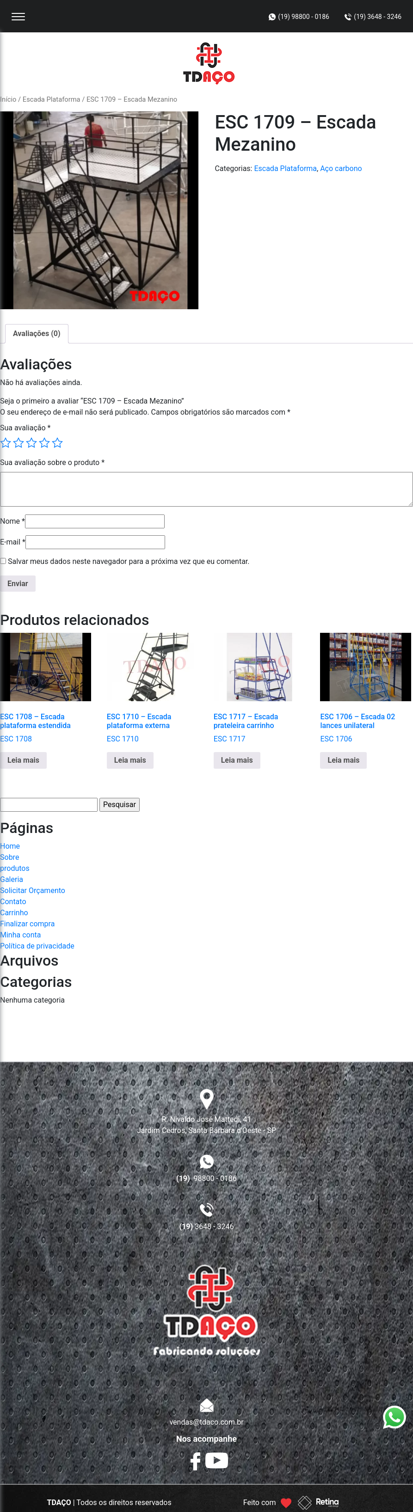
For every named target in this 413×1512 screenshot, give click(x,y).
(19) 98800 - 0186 (303, 16)
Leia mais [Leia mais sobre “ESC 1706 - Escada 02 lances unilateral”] (343, 760)
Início (8, 99)
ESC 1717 (259, 688)
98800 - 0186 (206, 1178)
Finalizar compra (27, 923)
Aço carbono (341, 168)
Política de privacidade (37, 946)
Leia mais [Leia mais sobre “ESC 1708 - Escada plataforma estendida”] (23, 760)
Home (10, 846)
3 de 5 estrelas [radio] (31, 442)
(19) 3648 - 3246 (377, 16)
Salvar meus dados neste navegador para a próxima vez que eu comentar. (129, 561)
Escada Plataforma (51, 99)
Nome (12, 521)
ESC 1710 (152, 688)
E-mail (12, 542)
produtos (15, 868)
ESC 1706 (365, 688)
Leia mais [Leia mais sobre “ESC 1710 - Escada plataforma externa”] (130, 760)
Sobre (9, 857)
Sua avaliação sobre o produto (52, 462)
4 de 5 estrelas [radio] (44, 442)
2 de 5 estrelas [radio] (18, 442)
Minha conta (20, 934)
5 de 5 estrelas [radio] (57, 442)
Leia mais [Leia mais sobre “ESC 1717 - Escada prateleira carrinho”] (237, 760)
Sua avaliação (25, 427)
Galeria (11, 879)
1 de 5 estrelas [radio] (5, 442)
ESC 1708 (45, 688)
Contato (13, 901)
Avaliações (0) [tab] (37, 333)
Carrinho (14, 912)
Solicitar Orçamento (32, 890)
